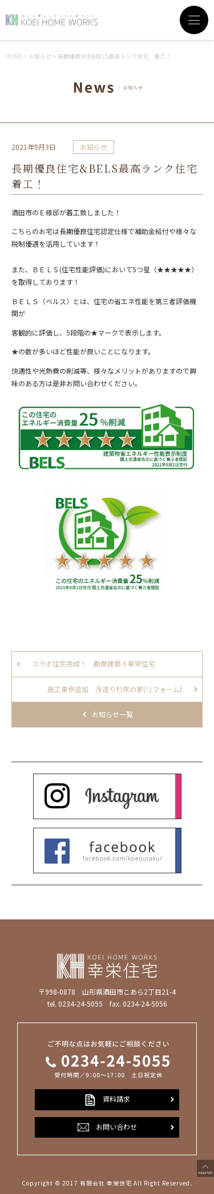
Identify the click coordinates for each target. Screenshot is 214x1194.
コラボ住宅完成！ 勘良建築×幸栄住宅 (93, 663)
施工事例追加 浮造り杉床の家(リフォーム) (114, 689)
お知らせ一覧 (112, 714)
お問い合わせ (107, 1128)
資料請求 (107, 1100)
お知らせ (93, 147)
